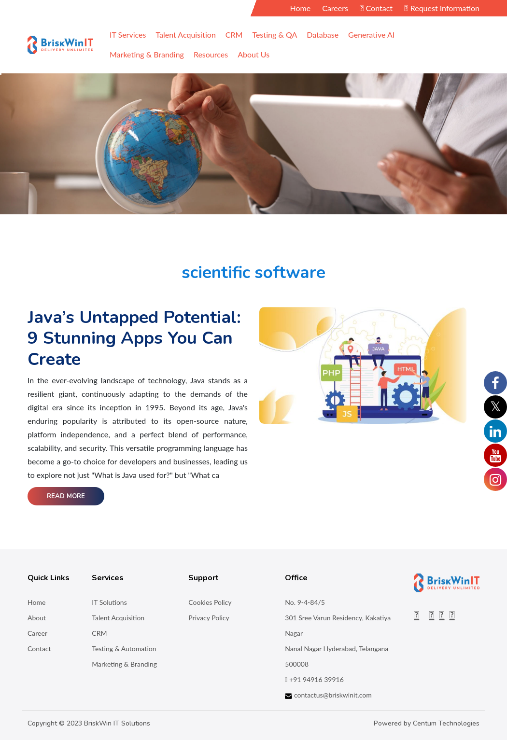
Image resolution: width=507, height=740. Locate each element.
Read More (66, 496)
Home (300, 8)
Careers (335, 8)
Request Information (441, 8)
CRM (99, 633)
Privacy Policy (208, 618)
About (37, 618)
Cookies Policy (209, 602)
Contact (376, 8)
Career (37, 633)
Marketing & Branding (124, 664)
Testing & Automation (124, 648)
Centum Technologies (446, 723)
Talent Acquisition (118, 618)
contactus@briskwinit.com (328, 695)
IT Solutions (109, 602)
